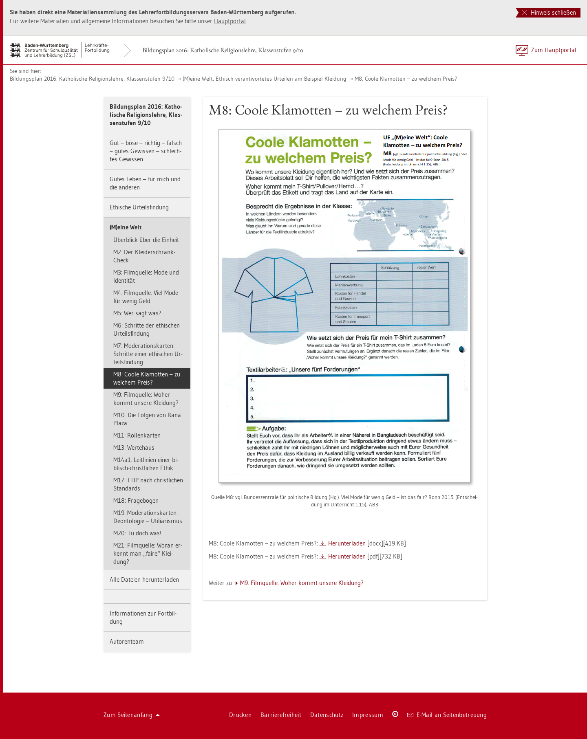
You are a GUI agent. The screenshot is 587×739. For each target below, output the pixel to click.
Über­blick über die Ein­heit (146, 240)
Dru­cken (240, 715)
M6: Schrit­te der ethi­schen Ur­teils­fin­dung (146, 329)
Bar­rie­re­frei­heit (280, 715)
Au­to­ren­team (127, 641)
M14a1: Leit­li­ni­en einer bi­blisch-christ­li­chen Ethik (145, 464)
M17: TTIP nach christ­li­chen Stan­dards (148, 484)
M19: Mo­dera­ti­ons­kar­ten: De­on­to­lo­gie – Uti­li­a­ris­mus (147, 517)
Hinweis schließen (549, 12)
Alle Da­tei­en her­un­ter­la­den (144, 579)
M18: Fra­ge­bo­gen (136, 500)
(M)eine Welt (125, 227)
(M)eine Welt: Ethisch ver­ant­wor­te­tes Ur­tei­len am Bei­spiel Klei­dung (264, 78)
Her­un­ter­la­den (347, 543)
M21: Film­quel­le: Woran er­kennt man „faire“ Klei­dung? (147, 553)
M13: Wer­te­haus (133, 447)
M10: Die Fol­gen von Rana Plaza (147, 419)
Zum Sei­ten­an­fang (132, 715)
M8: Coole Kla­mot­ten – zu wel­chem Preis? (406, 78)
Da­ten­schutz (326, 715)
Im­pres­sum (367, 715)
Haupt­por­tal (230, 21)
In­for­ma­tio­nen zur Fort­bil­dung (143, 617)
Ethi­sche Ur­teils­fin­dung (139, 207)
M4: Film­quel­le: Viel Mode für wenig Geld (145, 297)
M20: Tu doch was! (137, 533)
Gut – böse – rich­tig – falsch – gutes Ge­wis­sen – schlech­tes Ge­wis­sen (146, 151)
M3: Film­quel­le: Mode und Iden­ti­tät (146, 276)
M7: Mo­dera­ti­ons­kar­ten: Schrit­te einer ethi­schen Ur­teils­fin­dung (148, 354)
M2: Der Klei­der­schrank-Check (144, 256)
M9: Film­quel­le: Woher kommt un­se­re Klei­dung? (146, 399)
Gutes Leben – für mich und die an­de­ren (145, 183)
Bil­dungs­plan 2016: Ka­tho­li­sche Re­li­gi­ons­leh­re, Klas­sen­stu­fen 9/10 (222, 49)
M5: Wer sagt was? (137, 313)
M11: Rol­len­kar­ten (137, 435)
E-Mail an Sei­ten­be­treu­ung (447, 715)
